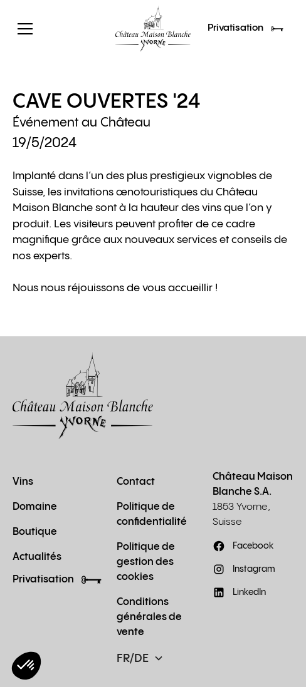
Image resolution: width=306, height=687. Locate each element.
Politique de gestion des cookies (146, 562)
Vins (23, 482)
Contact (136, 482)
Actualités (37, 557)
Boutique (35, 532)
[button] (57, 29)
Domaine (35, 507)
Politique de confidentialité (152, 514)
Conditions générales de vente (149, 617)
